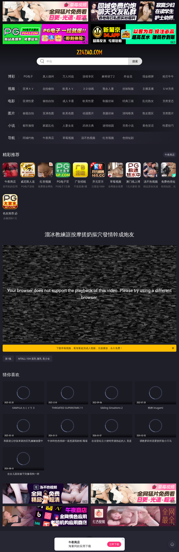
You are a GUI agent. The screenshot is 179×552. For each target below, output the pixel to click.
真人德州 (48, 76)
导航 (11, 137)
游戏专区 (88, 76)
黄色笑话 (148, 125)
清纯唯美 (128, 113)
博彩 (11, 76)
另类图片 (168, 113)
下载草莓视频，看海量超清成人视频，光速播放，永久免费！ (115, 348)
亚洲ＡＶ (28, 89)
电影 (11, 100)
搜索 (135, 61)
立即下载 (114, 544)
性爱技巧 (168, 125)
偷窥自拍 (28, 113)
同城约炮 (28, 138)
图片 (11, 113)
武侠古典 (88, 125)
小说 (11, 125)
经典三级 (128, 101)
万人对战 (68, 76)
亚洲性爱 (28, 101)
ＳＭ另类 (168, 89)
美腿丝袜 (108, 113)
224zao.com (89, 52)
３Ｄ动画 (88, 89)
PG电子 (28, 76)
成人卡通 (68, 101)
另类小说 (128, 125)
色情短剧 (128, 138)
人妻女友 (68, 125)
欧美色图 (68, 113)
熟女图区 (148, 113)
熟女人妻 (108, 89)
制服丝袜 (108, 101)
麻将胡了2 (108, 76)
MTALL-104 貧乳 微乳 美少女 (34, 358)
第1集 (8, 358)
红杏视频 (108, 138)
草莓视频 (68, 138)
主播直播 (148, 89)
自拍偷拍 (48, 89)
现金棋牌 (148, 76)
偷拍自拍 (48, 101)
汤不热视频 (88, 138)
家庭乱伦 (48, 125)
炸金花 (128, 76)
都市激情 (28, 125)
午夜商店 (48, 138)
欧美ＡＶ (68, 89)
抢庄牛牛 (168, 76)
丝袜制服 (128, 89)
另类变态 (168, 101)
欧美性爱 (88, 101)
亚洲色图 (48, 113)
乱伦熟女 (148, 101)
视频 (11, 88)
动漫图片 (88, 113)
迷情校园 (108, 125)
